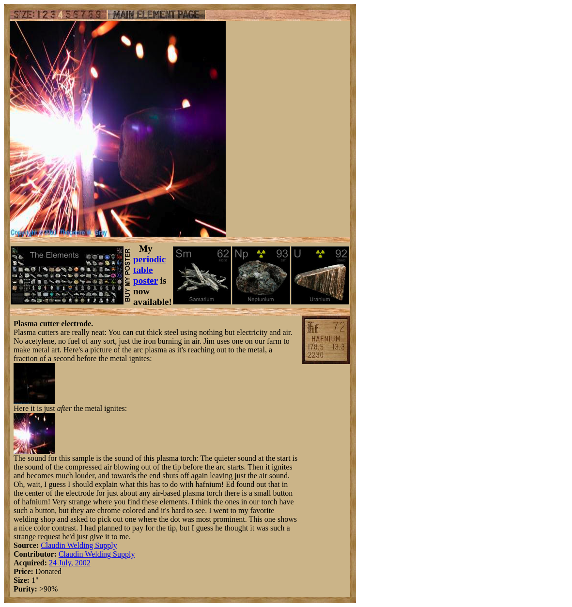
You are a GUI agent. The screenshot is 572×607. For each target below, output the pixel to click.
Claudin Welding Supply (79, 545)
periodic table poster (149, 270)
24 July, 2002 (70, 563)
